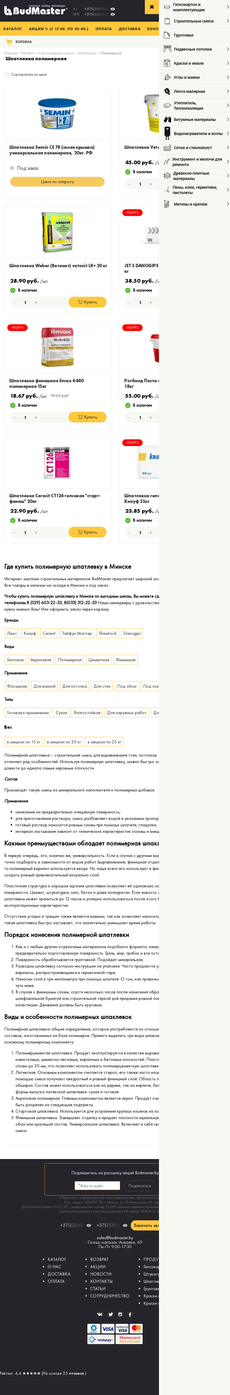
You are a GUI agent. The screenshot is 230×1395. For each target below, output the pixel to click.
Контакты (158, 28)
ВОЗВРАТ (99, 1259)
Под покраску (156, 686)
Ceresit (49, 633)
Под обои (127, 686)
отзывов (76, 1373)
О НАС (54, 1266)
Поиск (218, 41)
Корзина (24, 42)
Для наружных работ (127, 712)
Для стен (102, 686)
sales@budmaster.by (115, 1237)
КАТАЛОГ (57, 1259)
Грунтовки (152, 1288)
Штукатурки (154, 1274)
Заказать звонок (150, 1225)
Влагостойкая (87, 712)
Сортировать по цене (29, 74)
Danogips (132, 633)
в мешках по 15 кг (23, 741)
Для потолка (74, 686)
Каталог (12, 28)
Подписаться (140, 1185)
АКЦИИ (97, 1266)
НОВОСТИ (100, 1274)
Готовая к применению (28, 712)
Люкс (12, 633)
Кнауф (30, 633)
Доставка (130, 28)
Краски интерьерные (162, 1296)
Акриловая (40, 659)
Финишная (126, 659)
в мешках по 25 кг (104, 741)
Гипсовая (15, 659)
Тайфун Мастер (77, 633)
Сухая (61, 712)
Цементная (98, 659)
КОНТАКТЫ (101, 1281)
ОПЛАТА (56, 1281)
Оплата (103, 28)
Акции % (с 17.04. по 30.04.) (59, 28)
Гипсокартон (155, 1266)
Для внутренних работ (174, 712)
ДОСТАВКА (59, 1274)
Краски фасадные (160, 1303)
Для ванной (45, 686)
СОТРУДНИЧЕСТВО (109, 1296)
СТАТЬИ (97, 1288)
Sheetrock (108, 633)
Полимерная (69, 659)
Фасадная (17, 686)
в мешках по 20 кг (64, 741)
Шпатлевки (154, 1281)
